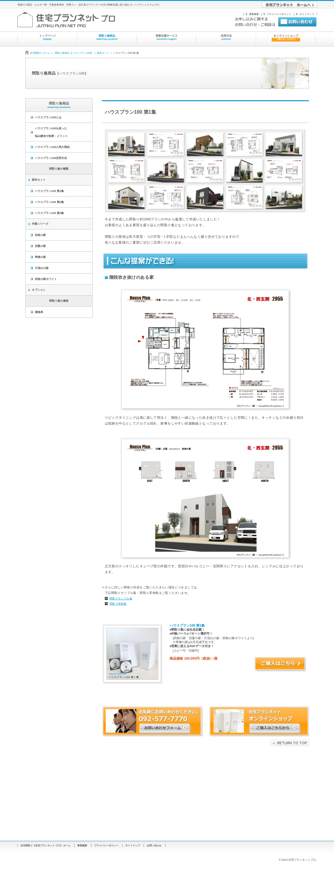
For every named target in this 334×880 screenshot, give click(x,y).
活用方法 (226, 37)
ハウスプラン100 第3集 (49, 213)
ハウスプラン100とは (48, 117)
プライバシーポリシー (279, 14)
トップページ (47, 37)
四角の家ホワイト (46, 279)
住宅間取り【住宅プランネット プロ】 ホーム (45, 845)
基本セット (103, 52)
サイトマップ (306, 14)
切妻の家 (40, 246)
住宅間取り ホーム (40, 52)
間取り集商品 (59, 105)
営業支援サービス (167, 37)
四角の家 (40, 235)
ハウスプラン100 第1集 (49, 191)
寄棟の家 (40, 257)
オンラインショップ (286, 38)
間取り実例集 (118, 603)
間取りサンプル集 (120, 598)
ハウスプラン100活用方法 (51, 158)
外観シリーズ (40, 223)
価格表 (39, 312)
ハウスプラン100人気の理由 (52, 147)
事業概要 (254, 14)
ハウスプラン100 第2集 (49, 202)
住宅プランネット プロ (78, 19)
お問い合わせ (154, 845)
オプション (39, 289)
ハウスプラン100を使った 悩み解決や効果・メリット (51, 132)
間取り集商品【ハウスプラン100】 (74, 52)
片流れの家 (42, 268)
